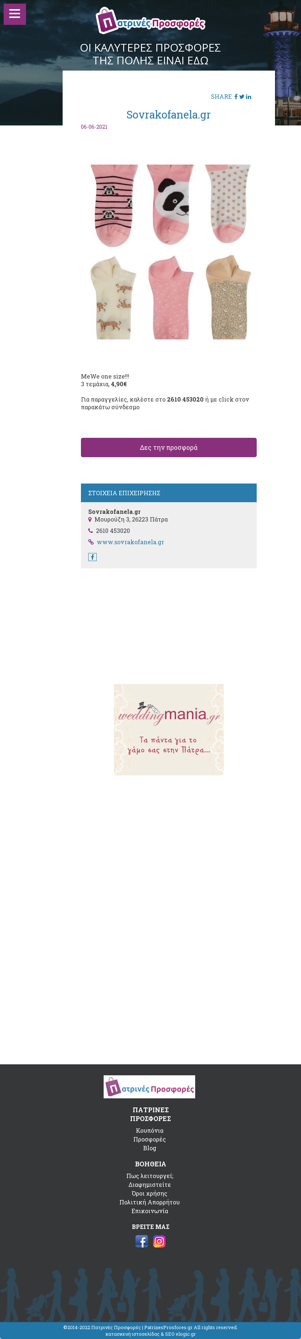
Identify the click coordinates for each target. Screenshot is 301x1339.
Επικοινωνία (149, 1211)
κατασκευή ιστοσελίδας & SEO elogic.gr (150, 1334)
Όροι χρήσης (149, 1193)
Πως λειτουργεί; (149, 1176)
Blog (149, 1148)
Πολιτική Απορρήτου (149, 1202)
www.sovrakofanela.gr (130, 542)
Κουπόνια (149, 1130)
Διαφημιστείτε (150, 1184)
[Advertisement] (169, 621)
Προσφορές (149, 1139)
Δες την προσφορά (169, 447)
